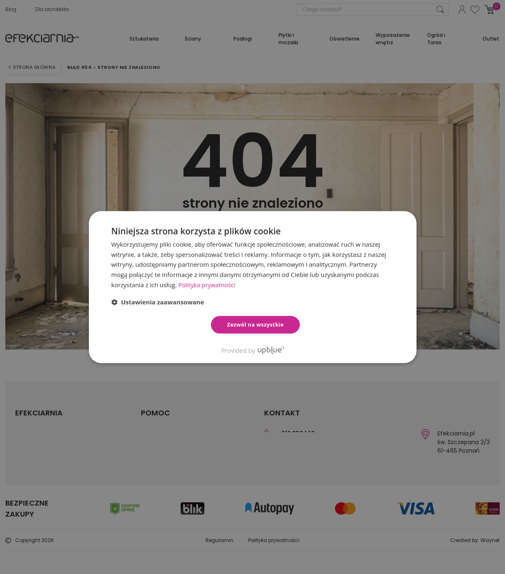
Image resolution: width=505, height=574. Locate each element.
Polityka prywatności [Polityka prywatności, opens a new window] (207, 285)
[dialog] (252, 287)
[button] (157, 302)
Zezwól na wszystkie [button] (255, 324)
